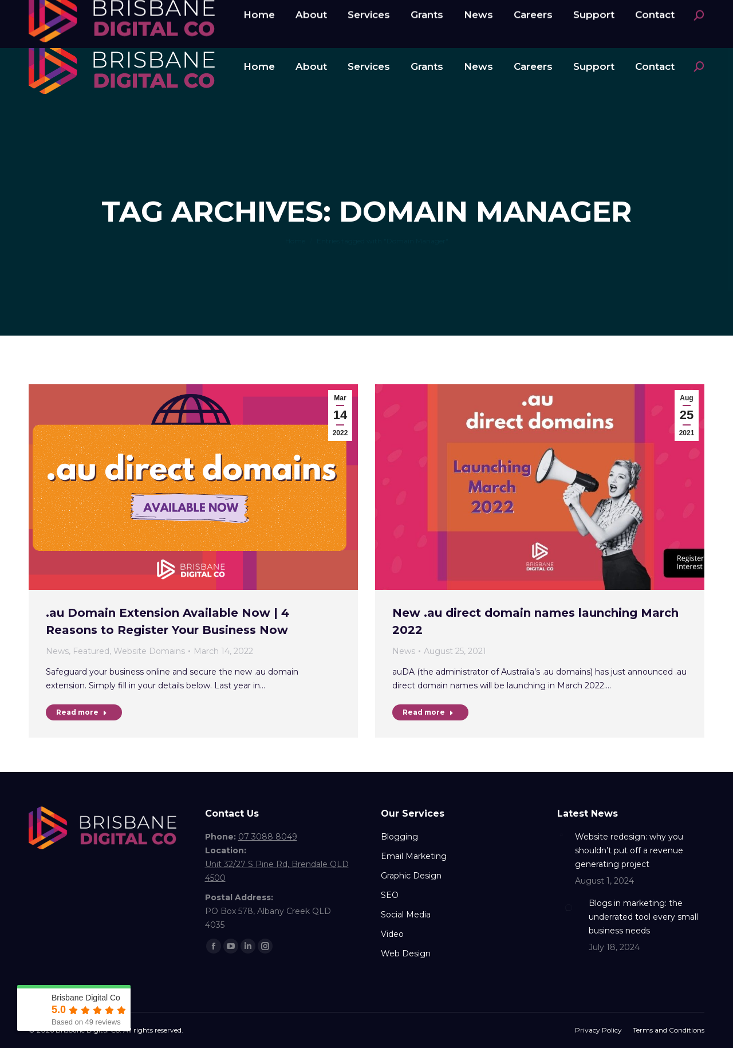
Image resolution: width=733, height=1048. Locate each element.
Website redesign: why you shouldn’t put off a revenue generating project (629, 850)
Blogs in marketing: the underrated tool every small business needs (643, 917)
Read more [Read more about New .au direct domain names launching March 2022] (428, 712)
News (57, 651)
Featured (91, 651)
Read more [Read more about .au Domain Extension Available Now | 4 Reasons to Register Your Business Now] (81, 712)
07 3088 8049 (71, 13)
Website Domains (149, 651)
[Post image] (561, 834)
